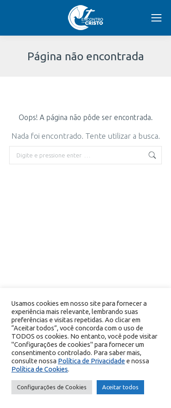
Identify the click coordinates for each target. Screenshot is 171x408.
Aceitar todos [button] (120, 387)
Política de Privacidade (91, 361)
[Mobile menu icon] (156, 17)
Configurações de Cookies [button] (52, 387)
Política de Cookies (39, 369)
